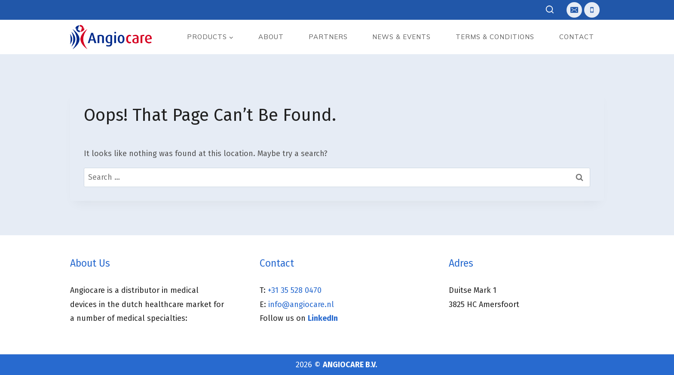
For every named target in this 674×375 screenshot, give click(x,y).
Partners (328, 37)
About (271, 37)
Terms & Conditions (495, 37)
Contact (576, 37)
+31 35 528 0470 (295, 290)
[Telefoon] (592, 10)
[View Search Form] (550, 10)
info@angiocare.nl (301, 304)
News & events (401, 37)
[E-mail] (574, 10)
